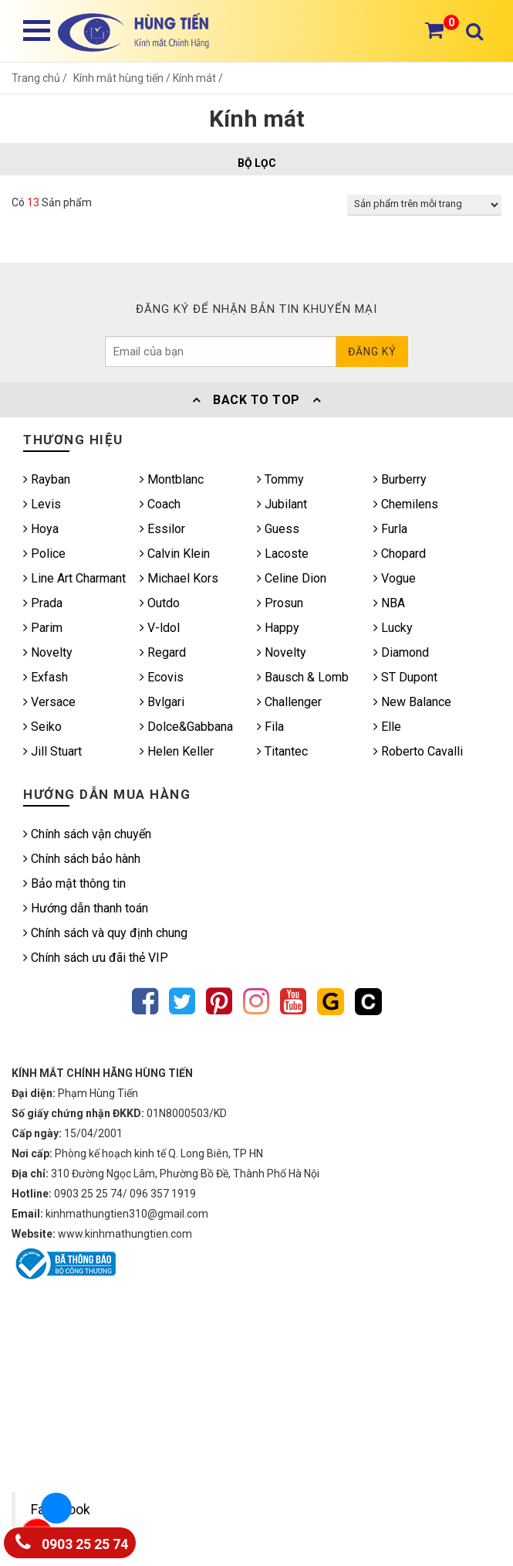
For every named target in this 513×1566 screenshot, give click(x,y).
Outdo (160, 603)
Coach (160, 504)
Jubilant (282, 504)
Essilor (162, 528)
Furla (390, 528)
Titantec (282, 751)
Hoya (41, 528)
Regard (163, 652)
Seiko (42, 726)
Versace (49, 702)
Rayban (46, 479)
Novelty (48, 652)
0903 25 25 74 (71, 1540)
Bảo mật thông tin (74, 883)
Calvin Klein (175, 553)
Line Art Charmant (74, 578)
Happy (278, 627)
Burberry (400, 479)
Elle (387, 726)
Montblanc (172, 479)
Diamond (401, 652)
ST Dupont (405, 677)
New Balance (412, 702)
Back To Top (257, 399)
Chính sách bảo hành (81, 858)
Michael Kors (179, 578)
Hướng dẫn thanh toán (85, 908)
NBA (389, 603)
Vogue (394, 578)
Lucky (393, 627)
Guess (278, 528)
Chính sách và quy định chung (105, 933)
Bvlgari (162, 702)
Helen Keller (177, 751)
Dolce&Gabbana (186, 726)
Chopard (399, 553)
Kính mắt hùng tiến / (123, 78)
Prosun (280, 603)
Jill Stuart (52, 751)
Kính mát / (198, 78)
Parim (42, 627)
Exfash (45, 677)
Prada (42, 603)
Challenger (289, 702)
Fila (270, 726)
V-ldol (160, 627)
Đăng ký (372, 351)
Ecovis (162, 677)
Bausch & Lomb (303, 677)
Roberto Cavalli (418, 751)
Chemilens (405, 504)
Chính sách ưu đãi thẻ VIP (95, 957)
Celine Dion (291, 578)
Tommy (280, 479)
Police (44, 553)
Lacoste (283, 553)
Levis (42, 504)
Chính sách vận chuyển (87, 834)
